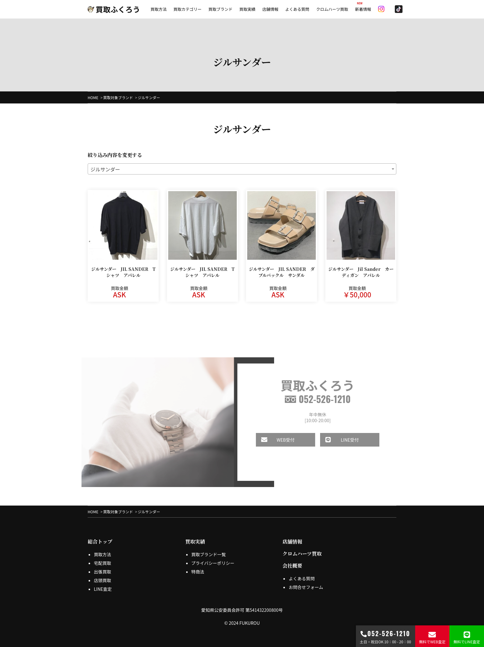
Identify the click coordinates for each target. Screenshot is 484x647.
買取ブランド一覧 (208, 554)
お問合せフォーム (306, 587)
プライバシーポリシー (213, 563)
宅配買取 (102, 563)
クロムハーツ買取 (332, 9)
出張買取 (102, 572)
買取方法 (159, 9)
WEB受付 (273, 440)
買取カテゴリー (187, 9)
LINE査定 (103, 589)
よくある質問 (297, 9)
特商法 (197, 572)
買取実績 (247, 9)
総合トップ (100, 541)
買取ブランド (220, 9)
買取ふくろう (114, 9)
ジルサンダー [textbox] (105, 169)
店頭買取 (102, 580)
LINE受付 (337, 440)
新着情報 (363, 9)
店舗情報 (270, 9)
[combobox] (242, 168)
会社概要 (292, 565)
